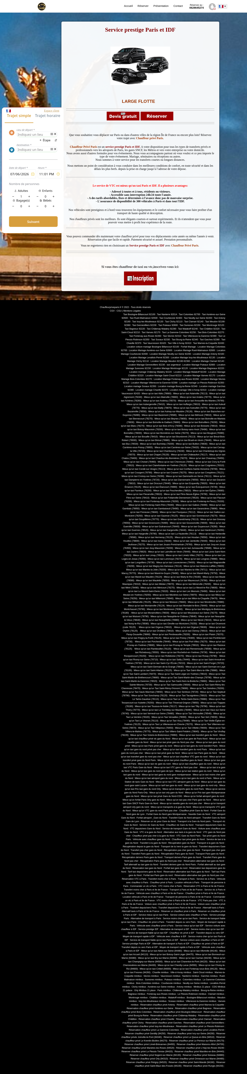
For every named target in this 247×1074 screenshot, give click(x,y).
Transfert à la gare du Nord (153, 843)
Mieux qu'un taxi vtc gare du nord (154, 764)
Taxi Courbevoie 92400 (170, 318)
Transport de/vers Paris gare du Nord (182, 857)
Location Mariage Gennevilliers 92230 (146, 365)
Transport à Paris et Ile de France (186, 889)
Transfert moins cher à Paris (162, 879)
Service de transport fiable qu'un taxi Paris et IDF (154, 940)
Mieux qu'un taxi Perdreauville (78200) (171, 634)
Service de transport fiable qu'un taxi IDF (148, 933)
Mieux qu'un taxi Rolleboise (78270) (166, 656)
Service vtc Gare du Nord (151, 825)
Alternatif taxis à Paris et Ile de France (140, 911)
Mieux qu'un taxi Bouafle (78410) (141, 436)
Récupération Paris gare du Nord (177, 854)
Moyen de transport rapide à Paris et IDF (180, 947)
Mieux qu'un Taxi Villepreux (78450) (155, 728)
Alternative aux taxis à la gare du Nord (182, 832)
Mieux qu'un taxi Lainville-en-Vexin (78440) (169, 551)
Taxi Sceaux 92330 (160, 339)
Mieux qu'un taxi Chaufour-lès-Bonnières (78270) (163, 458)
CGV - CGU (116, 311)
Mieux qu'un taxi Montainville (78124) (146, 605)
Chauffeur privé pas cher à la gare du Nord (153, 836)
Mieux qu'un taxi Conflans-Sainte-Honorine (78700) (192, 469)
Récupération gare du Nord (181, 843)
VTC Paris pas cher (207, 900)
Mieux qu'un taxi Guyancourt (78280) (199, 526)
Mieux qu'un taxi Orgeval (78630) (191, 627)
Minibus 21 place (201, 987)
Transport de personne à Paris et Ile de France (188, 897)
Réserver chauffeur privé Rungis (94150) (203, 1066)
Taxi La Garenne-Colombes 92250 (179, 332)
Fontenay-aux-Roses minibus (161, 994)
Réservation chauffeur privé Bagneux (193, 1008)
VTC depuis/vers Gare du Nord (145, 828)
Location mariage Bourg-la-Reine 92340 (177, 386)
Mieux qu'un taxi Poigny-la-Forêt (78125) (141, 638)
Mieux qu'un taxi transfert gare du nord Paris (185, 749)
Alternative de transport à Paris (146, 918)
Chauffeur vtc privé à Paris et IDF (207, 943)
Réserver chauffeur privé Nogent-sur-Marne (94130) (155, 1055)
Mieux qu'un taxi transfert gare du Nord (198, 735)
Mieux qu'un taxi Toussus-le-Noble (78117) (156, 706)
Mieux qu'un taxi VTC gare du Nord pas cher (176, 767)
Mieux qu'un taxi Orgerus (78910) (155, 627)
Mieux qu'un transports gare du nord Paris (183, 789)
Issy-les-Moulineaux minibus (152, 1001)
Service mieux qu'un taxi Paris (153, 915)
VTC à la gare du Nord (151, 832)
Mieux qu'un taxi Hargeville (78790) (139, 534)
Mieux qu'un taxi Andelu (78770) (196, 397)
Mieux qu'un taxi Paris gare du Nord (199, 753)
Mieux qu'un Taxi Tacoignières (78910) (188, 695)
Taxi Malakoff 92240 (188, 329)
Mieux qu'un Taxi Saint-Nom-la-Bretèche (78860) (183, 681)
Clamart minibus (216, 994)
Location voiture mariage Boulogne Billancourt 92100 (153, 347)
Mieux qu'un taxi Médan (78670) (158, 584)
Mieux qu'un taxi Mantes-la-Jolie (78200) (146, 569)
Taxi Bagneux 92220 (135, 329)
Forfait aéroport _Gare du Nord (152, 818)
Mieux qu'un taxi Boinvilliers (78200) (199, 422)
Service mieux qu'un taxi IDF (189, 925)
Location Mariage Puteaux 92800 (199, 365)
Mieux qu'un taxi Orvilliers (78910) (157, 631)
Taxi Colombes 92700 (189, 314)
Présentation (160, 5)
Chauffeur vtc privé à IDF (182, 933)
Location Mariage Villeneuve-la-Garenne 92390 (154, 382)
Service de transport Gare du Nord (179, 828)
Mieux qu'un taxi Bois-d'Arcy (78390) (164, 426)
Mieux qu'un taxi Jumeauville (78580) (193, 548)
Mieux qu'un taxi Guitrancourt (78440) (160, 526)
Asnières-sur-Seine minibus (161, 987)
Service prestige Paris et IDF (136, 943)
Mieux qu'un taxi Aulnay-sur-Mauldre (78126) (170, 411)
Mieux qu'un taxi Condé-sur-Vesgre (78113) (143, 469)
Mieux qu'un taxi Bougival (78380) (207, 433)
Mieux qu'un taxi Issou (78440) (156, 541)
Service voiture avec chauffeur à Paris (189, 915)
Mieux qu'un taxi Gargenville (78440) (168, 530)
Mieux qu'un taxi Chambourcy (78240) (165, 451)
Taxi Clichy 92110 (174, 321)
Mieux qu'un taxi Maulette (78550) (153, 580)
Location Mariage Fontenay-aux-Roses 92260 (176, 379)
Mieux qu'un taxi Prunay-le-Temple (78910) (178, 645)
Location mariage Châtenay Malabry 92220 (150, 372)
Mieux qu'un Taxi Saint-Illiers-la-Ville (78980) (196, 670)
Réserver (143, 5)
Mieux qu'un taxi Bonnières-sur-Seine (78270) (166, 433)
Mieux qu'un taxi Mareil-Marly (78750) (198, 573)
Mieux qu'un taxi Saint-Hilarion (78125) (153, 670)
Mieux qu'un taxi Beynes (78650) (171, 418)
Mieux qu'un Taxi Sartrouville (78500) (172, 685)
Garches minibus (209, 976)
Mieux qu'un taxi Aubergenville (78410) (146, 404)
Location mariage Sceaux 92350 (140, 386)
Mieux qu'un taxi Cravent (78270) (170, 472)
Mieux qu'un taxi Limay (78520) (148, 555)
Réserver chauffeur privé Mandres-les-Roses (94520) (148, 1048)
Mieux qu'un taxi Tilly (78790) (193, 706)
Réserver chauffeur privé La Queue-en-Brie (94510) (189, 1037)
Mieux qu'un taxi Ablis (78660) (156, 393)
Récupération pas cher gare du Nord (182, 850)
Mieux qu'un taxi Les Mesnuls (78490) (189, 591)
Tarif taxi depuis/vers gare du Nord (145, 871)
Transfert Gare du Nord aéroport (185, 818)
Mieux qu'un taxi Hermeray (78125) (155, 537)
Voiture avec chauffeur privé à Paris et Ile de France (170, 904)
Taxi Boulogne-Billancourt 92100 (139, 314)
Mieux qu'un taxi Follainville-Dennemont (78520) (175, 498)
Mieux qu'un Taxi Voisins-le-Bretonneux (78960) (153, 735)
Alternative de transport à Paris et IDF (171, 943)
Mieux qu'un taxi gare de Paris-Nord (190, 738)
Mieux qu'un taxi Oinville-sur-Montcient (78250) (174, 623)
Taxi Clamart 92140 (193, 321)
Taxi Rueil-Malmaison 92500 (143, 318)
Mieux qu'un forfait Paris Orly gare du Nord (144, 800)
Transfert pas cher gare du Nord (146, 850)
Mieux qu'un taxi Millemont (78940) (156, 598)
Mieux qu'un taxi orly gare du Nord (166, 792)
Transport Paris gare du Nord (209, 854)
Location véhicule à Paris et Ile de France (143, 897)
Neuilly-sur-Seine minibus (195, 983)
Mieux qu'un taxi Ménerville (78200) (193, 584)
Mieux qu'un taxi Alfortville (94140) (201, 951)
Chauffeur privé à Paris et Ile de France (204, 893)
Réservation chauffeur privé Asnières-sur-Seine (150, 1008)
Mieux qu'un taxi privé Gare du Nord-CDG (161, 796)
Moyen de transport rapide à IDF (139, 936)
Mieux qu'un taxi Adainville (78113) (190, 393)
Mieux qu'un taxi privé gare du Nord (162, 753)
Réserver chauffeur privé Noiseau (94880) (203, 1055)
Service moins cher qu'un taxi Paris (180, 918)
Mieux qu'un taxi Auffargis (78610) (183, 404)
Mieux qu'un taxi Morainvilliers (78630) (150, 613)
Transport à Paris (186, 879)
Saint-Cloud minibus (203, 972)
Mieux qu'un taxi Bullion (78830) (191, 444)
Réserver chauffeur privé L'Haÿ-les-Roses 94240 (200, 1048)
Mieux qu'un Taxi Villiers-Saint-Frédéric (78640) (175, 731)
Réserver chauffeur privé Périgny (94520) (146, 1062)
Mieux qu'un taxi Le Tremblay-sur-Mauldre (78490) (167, 710)
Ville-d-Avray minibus (180, 972)
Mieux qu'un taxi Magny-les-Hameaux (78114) (159, 566)
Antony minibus (184, 987)
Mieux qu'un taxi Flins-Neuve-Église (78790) (186, 494)
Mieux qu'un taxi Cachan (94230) (195, 958)
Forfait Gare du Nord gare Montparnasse (166, 814)
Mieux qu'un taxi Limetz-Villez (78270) (184, 555)
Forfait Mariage (188, 347)
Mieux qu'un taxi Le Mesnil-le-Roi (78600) (197, 587)
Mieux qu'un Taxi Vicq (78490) (175, 720)
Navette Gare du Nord (199, 814)
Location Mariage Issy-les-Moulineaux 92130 (193, 357)
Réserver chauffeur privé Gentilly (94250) (145, 1033)
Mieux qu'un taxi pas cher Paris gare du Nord (189, 800)
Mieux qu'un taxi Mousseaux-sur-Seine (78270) (194, 613)
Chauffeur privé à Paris (161, 882)
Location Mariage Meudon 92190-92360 (170, 361)
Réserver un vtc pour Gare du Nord (158, 821)
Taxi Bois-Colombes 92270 (211, 332)
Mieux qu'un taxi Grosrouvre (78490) (150, 523)
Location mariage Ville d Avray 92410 (188, 390)
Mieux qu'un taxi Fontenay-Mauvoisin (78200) (156, 501)
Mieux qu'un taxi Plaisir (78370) (207, 634)
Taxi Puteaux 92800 (168, 325)
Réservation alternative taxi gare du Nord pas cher (199, 875)
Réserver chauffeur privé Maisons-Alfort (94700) (200, 1044)
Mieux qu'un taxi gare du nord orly (201, 785)
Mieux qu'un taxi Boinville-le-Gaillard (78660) (158, 422)
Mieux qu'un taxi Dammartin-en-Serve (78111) (189, 476)
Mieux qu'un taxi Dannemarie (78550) (179, 480)
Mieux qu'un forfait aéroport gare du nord (204, 796)
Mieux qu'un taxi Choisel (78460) (140, 462)
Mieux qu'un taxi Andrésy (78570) (159, 400)
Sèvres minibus (151, 976)
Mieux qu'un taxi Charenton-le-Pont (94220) (186, 961)
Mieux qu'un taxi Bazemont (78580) (159, 415)
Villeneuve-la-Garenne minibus (201, 1001)
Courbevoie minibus (171, 983)
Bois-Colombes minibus (148, 983)
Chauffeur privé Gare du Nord (193, 810)
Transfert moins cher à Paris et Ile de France (146, 889)
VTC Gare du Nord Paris (188, 836)
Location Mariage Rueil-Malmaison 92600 (194, 350)
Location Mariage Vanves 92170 (199, 375)
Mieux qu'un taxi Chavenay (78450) (206, 458)
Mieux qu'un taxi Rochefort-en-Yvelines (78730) (184, 652)
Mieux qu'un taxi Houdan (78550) (191, 537)
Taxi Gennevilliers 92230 (144, 325)
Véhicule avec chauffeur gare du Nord (151, 839)
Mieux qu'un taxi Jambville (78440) (190, 541)
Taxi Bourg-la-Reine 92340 (185, 339)
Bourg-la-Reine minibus (212, 990)
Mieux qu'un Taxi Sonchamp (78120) (149, 695)
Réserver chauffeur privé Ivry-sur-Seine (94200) (190, 1033)
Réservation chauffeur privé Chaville (156, 1019)
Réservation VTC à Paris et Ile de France (204, 886)
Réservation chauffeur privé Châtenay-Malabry (173, 1015)
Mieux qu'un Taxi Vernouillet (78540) (194, 713)
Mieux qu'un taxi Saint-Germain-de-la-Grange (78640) (157, 667)
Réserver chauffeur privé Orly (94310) (149, 1058)
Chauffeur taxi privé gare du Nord (188, 839)
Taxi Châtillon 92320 (210, 329)
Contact (178, 5)
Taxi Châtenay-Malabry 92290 (161, 329)
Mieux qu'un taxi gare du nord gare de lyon (152, 771)
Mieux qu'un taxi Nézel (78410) (196, 620)
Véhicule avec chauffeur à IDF (171, 936)
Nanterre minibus (190, 976)
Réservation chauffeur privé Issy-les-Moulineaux (150, 1026)
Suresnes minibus (154, 979)
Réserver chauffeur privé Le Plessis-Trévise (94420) (147, 1051)
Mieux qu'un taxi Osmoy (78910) (191, 631)
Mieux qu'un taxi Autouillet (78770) (190, 408)
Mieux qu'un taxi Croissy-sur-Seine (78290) (143, 476)
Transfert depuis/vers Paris (143, 907)
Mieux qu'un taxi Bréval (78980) (154, 440)
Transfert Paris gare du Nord (145, 854)
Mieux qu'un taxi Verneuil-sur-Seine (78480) (152, 713)
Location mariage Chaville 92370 (151, 390)
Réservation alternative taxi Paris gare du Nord (186, 871)
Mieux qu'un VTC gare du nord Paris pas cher (154, 810)
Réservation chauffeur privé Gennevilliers (203, 1023)
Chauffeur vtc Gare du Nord (179, 825)
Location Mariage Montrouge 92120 (170, 368)
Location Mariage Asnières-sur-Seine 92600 (150, 350)
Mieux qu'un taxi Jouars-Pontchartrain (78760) (169, 544)
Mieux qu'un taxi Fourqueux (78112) (177, 512)
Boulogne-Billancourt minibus (201, 997)
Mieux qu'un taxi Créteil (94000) (155, 969)
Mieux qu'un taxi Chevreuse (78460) (175, 462)
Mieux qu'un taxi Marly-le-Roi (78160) (182, 577)
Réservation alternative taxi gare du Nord (204, 861)
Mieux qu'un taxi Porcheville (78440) (152, 641)
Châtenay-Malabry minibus (186, 990)
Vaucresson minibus (170, 976)
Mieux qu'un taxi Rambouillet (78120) (152, 649)
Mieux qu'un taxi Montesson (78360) (165, 609)
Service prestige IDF (148, 929)
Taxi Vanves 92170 (151, 332)
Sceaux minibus (176, 1001)
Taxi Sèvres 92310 (172, 336)
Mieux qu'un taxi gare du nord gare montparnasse (166, 774)
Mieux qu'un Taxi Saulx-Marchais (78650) (142, 692)
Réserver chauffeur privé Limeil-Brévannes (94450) (149, 1044)
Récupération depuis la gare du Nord (141, 846)
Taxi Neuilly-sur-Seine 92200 (198, 318)
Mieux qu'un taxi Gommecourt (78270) (199, 516)
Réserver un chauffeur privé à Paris (178, 911)
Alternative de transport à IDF (174, 929)
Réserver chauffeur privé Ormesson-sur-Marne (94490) (197, 1058)
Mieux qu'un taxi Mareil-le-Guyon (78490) (158, 573)
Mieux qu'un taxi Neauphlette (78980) (160, 620)
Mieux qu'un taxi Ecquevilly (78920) (190, 483)
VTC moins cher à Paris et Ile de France (176, 900)
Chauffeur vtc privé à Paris (151, 922)
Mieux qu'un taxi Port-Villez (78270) (189, 641)
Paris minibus (164, 990)
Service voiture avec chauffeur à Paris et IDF (202, 940)
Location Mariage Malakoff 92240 (189, 372)
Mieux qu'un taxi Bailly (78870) (156, 408)
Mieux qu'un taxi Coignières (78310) (206, 465)
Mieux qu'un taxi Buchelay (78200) (157, 444)
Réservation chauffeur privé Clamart (194, 1019)
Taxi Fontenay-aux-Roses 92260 (145, 336)
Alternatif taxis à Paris (213, 907)
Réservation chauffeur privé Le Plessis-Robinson (200, 1026)
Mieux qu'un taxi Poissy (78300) (179, 638)
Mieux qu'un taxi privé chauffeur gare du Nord (179, 760)
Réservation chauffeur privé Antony (157, 1005)
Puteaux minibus (172, 979)
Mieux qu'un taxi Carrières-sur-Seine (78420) (177, 447)
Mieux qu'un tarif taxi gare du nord (165, 785)
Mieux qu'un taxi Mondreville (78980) (206, 602)
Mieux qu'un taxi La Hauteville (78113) (178, 534)
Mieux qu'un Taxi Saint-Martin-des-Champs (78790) (186, 677)
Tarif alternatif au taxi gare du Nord (141, 864)
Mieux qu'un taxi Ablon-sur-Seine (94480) (161, 951)
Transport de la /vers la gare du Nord (179, 846)
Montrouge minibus (138, 997)
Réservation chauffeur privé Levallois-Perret (202, 1030)
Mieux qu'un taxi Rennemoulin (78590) (192, 649)
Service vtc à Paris (206, 879)
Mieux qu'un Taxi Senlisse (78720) (181, 692)
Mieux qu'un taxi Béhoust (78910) (195, 415)
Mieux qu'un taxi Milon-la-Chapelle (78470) (196, 598)
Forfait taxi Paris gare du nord (158, 875)
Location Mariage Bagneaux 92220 (207, 368)
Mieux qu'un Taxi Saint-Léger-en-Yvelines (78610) (182, 674)
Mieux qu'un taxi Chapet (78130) (153, 454)
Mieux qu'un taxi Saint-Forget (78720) (205, 663)
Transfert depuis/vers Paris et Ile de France (179, 907)
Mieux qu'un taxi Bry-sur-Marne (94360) (157, 958)
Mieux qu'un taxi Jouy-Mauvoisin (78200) (153, 548)
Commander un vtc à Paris (143, 886)
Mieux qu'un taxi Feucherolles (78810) (172, 490)
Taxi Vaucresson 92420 (154, 343)
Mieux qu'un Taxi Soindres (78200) (207, 688)
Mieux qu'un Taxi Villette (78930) (191, 728)
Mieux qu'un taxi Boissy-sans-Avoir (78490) (186, 429)
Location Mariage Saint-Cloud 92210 (163, 375)
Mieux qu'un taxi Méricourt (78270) (158, 587)
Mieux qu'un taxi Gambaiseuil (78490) (160, 508)
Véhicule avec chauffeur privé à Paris (155, 925)
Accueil (128, 5)
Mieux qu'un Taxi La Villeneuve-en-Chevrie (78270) (168, 724)
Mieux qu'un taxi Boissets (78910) (201, 426)
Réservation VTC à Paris (134, 879)
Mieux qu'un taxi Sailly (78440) (175, 659)
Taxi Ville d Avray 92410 (179, 343)
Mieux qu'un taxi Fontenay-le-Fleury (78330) (202, 501)
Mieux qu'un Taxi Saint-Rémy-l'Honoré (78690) (165, 688)
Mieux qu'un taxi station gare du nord (193, 771)
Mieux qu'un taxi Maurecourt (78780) (189, 580)
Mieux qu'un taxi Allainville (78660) (161, 397)
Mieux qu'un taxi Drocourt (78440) (154, 483)
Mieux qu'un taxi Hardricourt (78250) (206, 530)
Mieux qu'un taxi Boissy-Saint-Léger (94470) (172, 954)
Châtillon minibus (157, 997)
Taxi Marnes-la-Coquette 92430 (208, 343)
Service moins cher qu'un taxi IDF (207, 929)
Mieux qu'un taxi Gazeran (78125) (161, 516)
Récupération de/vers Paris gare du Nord (142, 857)
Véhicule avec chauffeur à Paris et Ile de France (160, 893)
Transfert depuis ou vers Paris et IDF (140, 947)
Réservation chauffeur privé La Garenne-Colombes (154, 1030)
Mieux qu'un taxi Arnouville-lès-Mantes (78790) (201, 400)
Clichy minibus (139, 987)
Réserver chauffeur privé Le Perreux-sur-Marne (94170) (196, 1040)
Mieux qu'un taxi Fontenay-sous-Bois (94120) (195, 969)
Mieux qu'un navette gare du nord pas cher (181, 803)
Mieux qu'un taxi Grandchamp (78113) (180, 519)
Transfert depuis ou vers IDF (210, 933)
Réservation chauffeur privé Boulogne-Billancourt (177, 1012)
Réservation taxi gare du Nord (147, 868)
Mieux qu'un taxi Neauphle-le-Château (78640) (174, 616)
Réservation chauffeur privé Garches (163, 1023)
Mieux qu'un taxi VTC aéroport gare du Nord (177, 782)
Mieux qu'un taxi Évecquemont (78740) (198, 487)
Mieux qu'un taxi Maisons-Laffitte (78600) (204, 566)
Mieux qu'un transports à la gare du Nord (171, 807)
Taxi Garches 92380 (210, 339)
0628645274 (196, 6)
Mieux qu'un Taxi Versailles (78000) (169, 717)
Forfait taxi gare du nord (175, 868)
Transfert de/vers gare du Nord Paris (178, 864)
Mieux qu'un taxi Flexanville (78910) (144, 494)
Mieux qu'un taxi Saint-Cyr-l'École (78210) (164, 663)
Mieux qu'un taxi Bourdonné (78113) (177, 436)
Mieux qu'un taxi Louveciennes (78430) (175, 562)
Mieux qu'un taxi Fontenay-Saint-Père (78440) (151, 505)
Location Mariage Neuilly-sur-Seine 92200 (170, 354)
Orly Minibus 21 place (145, 990)
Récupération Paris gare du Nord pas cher (161, 861)
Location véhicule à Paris (187, 882)
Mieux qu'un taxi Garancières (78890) (199, 508)
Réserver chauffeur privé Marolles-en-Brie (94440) (199, 1051)
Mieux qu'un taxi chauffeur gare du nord (192, 764)
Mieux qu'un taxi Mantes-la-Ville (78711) (188, 569)
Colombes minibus (192, 979)
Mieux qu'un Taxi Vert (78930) (203, 717)
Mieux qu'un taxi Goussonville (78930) (189, 523)
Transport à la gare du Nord (210, 843)
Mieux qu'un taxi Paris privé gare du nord (152, 746)
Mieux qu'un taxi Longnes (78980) (201, 559)
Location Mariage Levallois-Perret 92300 (149, 357)
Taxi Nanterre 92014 (167, 314)
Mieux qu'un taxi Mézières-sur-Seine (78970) (175, 595)
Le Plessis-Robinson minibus (192, 994)
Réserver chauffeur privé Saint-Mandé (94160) (191, 1062)
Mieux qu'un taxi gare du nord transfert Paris (196, 746)
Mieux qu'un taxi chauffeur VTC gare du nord (185, 756)
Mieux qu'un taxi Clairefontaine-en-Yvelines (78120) (161, 465)
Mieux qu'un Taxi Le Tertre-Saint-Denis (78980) (184, 699)
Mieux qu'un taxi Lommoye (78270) (165, 559)
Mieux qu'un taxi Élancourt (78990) (160, 487)
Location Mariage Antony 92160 (208, 354)
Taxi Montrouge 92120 (213, 325)
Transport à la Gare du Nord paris (194, 821)
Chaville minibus (160, 972)
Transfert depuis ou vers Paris (181, 922)
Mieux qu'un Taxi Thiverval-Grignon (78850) (177, 702)
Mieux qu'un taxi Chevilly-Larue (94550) (177, 965)
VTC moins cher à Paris (170, 886)
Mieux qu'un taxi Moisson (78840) (169, 602)
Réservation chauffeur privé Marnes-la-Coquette (200, 1005)
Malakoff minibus (176, 997)
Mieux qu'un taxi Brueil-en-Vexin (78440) (192, 440)
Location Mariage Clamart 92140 (208, 361)
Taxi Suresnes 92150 (190, 325)
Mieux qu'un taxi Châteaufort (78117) (189, 454)
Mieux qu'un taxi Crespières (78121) (206, 472)
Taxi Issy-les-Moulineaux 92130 (147, 321)
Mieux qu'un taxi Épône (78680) (208, 490)
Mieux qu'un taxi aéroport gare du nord (154, 778)
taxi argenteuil (174, 365)
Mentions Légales (132, 311)
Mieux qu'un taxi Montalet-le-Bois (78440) (186, 605)
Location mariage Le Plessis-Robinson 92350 (201, 382)
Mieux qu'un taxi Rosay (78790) (201, 656)
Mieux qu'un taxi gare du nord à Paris (193, 778)
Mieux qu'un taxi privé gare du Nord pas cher (172, 742)
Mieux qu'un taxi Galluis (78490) (192, 505)
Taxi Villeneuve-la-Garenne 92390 (200, 336)
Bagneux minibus (136, 994)
